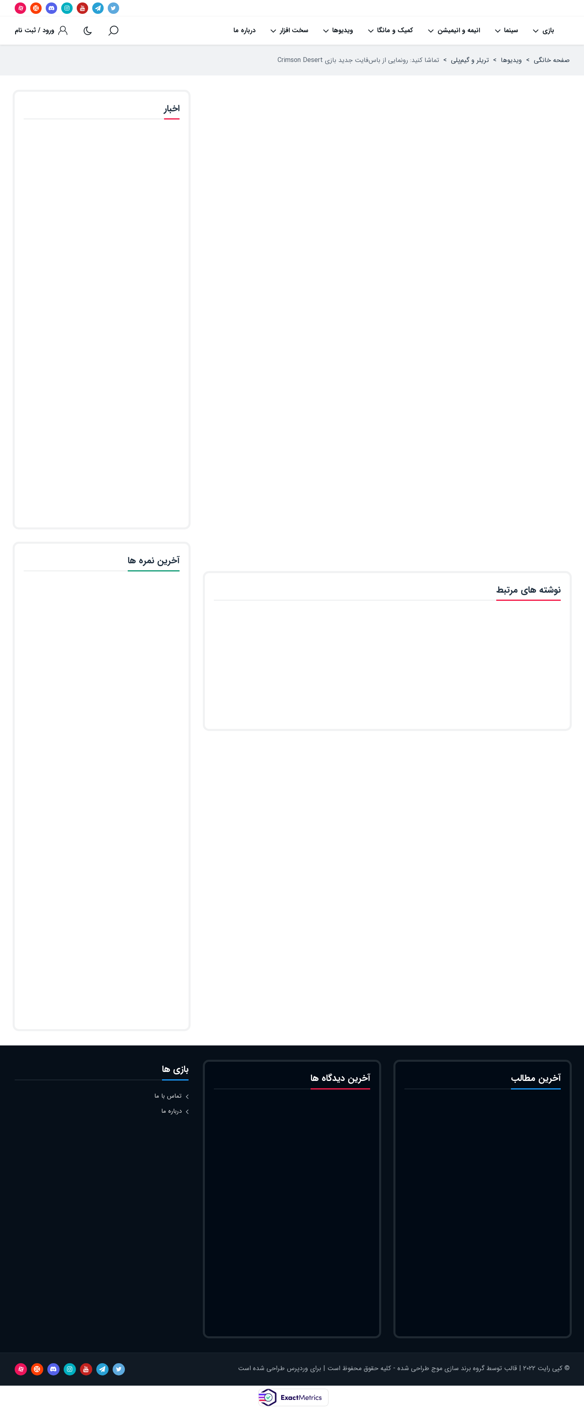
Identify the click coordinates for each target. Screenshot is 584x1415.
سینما (506, 30)
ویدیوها (338, 30)
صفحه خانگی (552, 60)
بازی (543, 30)
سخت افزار (289, 30)
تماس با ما (168, 1096)
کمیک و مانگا (390, 30)
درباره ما (244, 30)
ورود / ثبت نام (34, 30)
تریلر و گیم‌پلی (470, 60)
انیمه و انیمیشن (454, 30)
